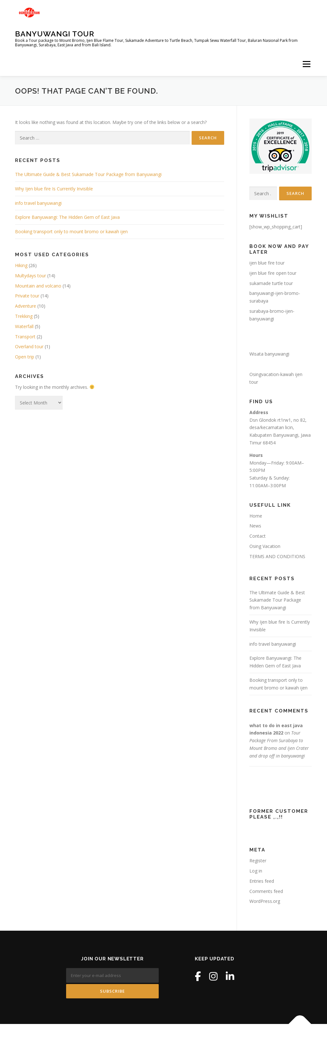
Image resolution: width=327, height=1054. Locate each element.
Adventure (25, 306)
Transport (25, 337)
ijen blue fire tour (267, 263)
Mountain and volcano (38, 286)
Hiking (21, 265)
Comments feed (266, 891)
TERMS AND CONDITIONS (277, 556)
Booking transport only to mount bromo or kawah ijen (71, 231)
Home (255, 516)
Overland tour (29, 346)
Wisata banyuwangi (269, 354)
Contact (257, 536)
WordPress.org (264, 901)
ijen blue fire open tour (272, 273)
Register (257, 861)
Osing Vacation (264, 546)
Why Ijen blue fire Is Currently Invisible (54, 189)
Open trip (24, 357)
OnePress (178, 1039)
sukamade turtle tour (271, 283)
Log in (255, 871)
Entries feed (261, 881)
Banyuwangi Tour (54, 33)
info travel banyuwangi (38, 203)
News (255, 526)
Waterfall (24, 326)
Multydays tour (30, 276)
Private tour (27, 296)
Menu (306, 64)
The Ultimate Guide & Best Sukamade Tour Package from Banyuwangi (88, 174)
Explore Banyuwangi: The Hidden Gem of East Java (67, 217)
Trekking (24, 316)
